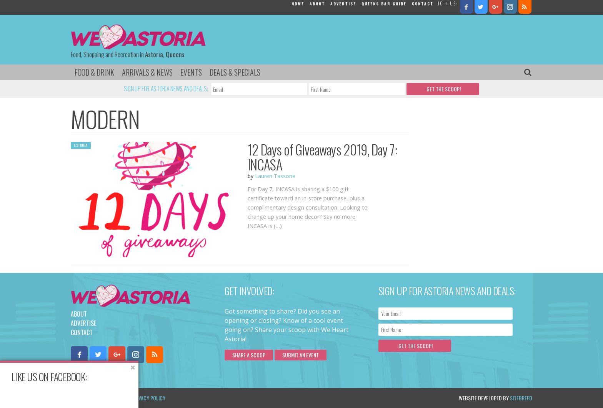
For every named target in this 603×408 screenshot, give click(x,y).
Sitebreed (521, 398)
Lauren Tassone (275, 176)
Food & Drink (94, 72)
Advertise (343, 4)
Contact (422, 4)
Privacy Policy (148, 398)
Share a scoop (248, 355)
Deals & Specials (235, 72)
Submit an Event (300, 355)
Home (298, 4)
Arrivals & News (147, 72)
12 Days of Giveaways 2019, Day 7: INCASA (322, 156)
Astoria (81, 145)
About (317, 4)
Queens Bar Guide (383, 4)
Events (191, 72)
